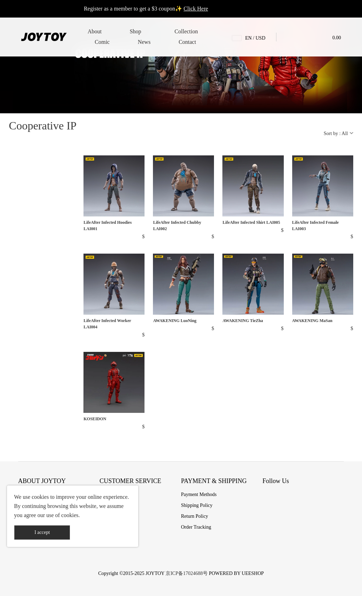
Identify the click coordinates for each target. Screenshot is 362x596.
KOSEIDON (94, 418)
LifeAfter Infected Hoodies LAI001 (107, 225)
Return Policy (194, 516)
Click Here (195, 9)
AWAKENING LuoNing (174, 320)
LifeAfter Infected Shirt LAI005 (251, 222)
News (144, 42)
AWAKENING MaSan (312, 320)
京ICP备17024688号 (187, 573)
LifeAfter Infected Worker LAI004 (107, 323)
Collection (186, 31)
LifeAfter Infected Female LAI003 (315, 225)
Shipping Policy (197, 505)
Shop (135, 31)
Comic (102, 42)
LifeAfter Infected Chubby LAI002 (177, 225)
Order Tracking (196, 527)
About (95, 31)
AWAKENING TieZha (242, 320)
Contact (187, 42)
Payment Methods (199, 494)
